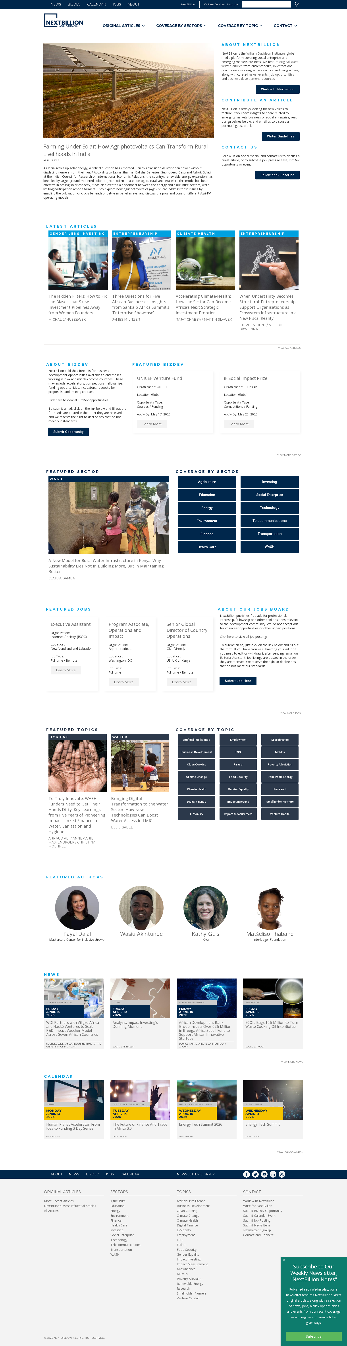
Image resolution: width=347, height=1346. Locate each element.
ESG (180, 1240)
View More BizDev (289, 455)
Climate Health (187, 1220)
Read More (53, 1136)
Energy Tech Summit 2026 (200, 1124)
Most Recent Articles (59, 1201)
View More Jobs (290, 713)
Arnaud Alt (59, 838)
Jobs (116, 4)
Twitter (258, 1176)
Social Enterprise (122, 1235)
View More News (292, 1061)
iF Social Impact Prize (245, 378)
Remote (71, 660)
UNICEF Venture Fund (159, 378)
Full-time (57, 660)
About (133, 4)
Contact (285, 26)
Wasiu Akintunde (141, 933)
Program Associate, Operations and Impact (129, 630)
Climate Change (188, 1215)
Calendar (96, 4)
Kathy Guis (205, 933)
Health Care (118, 1225)
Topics (184, 1192)
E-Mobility (184, 1230)
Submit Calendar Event (259, 1215)
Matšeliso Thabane (269, 933)
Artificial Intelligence (191, 1201)
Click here (55, 400)
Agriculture (118, 1201)
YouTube (267, 1176)
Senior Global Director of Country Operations (187, 630)
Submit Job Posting (256, 1220)
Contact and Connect (258, 1235)
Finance (115, 1220)
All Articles (51, 1211)
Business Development (193, 1206)
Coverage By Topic (240, 26)
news (252, 74)
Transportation (121, 1249)
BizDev (74, 4)
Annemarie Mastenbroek (70, 840)
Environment (119, 1215)
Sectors (119, 1192)
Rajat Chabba (188, 320)
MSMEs (182, 1274)
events (263, 74)
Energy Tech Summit (262, 1124)
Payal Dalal (77, 933)
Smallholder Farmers (191, 1293)
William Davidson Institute (221, 4)
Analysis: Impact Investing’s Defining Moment (135, 1024)
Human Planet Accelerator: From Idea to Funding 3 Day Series (73, 1126)
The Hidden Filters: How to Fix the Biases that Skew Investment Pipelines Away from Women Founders (77, 304)
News (56, 4)
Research (183, 1288)
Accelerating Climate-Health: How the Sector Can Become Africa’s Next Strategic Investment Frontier (203, 304)
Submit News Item (256, 1225)
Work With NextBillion (258, 1201)
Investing (116, 1230)
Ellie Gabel (122, 827)
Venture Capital (188, 1298)
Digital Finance (187, 1225)
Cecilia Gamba (61, 578)
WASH (114, 1254)
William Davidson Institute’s (266, 53)
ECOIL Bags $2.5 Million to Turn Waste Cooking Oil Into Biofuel (271, 1024)
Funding (157, 406)
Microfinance (186, 1269)
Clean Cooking (187, 1211)
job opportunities (282, 74)
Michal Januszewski (67, 320)
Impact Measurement (192, 1264)
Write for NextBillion (257, 1206)
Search (297, 4)
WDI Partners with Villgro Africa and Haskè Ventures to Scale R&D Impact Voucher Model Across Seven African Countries (72, 1028)
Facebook (249, 1176)
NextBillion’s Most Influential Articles (70, 1206)
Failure (181, 1245)
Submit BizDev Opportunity (262, 1211)
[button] (278, 89)
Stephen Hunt (252, 325)
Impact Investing (188, 1259)
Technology (118, 1240)
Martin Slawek (218, 320)
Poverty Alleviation (190, 1279)
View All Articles (289, 347)
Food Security (187, 1249)
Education (117, 1206)
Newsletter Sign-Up (257, 1230)
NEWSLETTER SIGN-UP (196, 1174)
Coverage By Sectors (181, 26)
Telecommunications (125, 1245)
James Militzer (126, 320)
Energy (115, 1211)
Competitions (233, 406)
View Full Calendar (290, 1151)
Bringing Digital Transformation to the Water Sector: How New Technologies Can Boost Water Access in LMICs (139, 809)
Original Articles (124, 26)
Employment (186, 1235)
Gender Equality (188, 1254)
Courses (143, 406)
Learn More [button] (152, 424)
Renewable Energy (190, 1283)
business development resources (251, 78)
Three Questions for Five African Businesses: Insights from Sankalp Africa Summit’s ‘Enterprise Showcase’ (140, 304)
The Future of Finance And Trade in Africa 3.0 (140, 1126)
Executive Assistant (71, 624)
